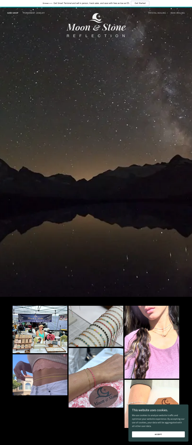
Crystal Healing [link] (157, 13)
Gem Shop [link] (12, 13)
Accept (158, 434)
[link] (96, 12)
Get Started (140, 3)
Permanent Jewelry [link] (34, 13)
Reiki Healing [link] (178, 13)
